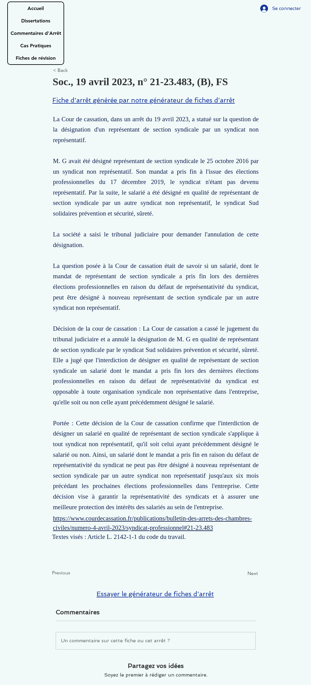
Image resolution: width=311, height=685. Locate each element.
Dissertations (35, 21)
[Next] (243, 573)
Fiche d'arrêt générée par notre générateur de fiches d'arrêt (143, 100)
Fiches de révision (36, 58)
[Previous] (72, 573)
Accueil (36, 8)
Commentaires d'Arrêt (36, 33)
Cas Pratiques (35, 45)
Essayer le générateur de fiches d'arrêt (155, 594)
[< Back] (73, 70)
